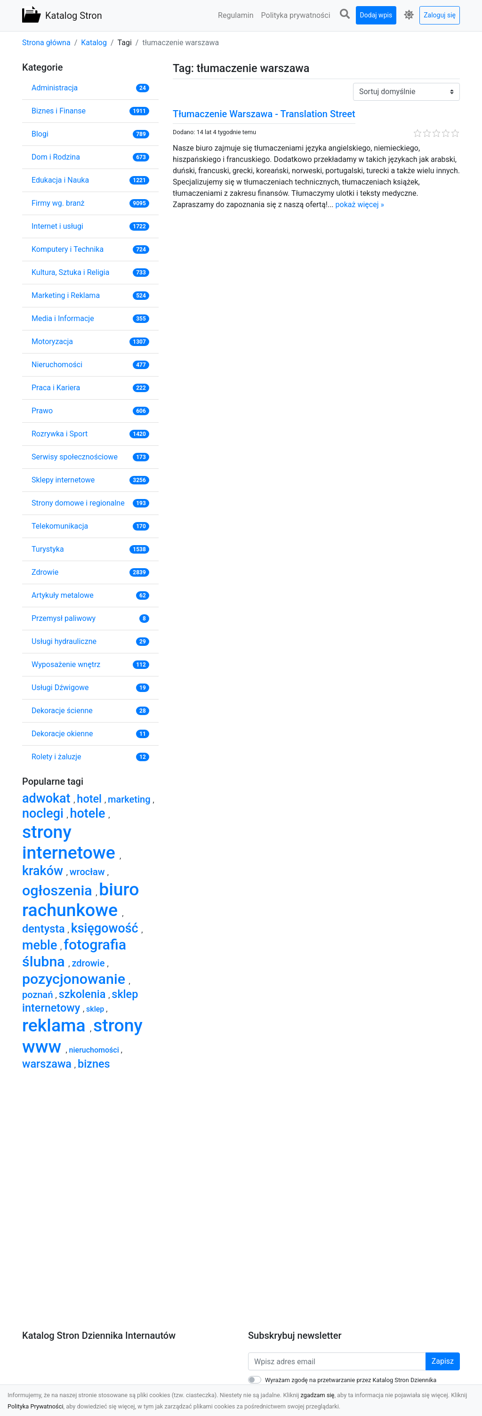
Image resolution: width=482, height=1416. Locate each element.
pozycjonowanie (75, 979)
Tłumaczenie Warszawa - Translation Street (264, 114)
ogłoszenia (59, 890)
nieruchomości (95, 1050)
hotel (90, 798)
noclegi (44, 813)
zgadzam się (318, 1395)
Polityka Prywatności (36, 1406)
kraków (44, 870)
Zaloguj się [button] (440, 15)
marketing (130, 799)
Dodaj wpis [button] (376, 15)
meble (41, 945)
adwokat (47, 798)
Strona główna (46, 42)
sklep (96, 1009)
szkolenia (84, 994)
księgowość (106, 928)
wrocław (88, 871)
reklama (56, 1025)
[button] (345, 14)
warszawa (48, 1063)
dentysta (45, 928)
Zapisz (443, 1361)
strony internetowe (71, 842)
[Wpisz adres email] (337, 1361)
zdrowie (89, 963)
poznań (39, 994)
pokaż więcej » (360, 204)
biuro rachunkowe (80, 900)
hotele (89, 813)
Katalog (94, 42)
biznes (94, 1063)
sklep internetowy (80, 1001)
